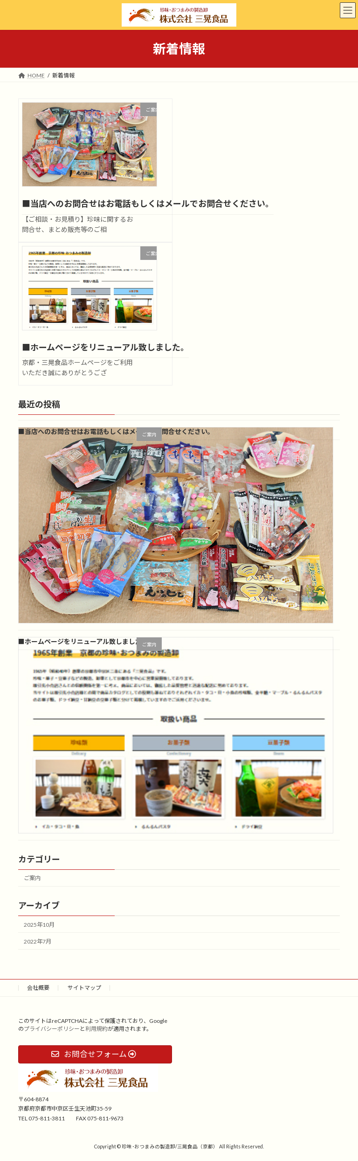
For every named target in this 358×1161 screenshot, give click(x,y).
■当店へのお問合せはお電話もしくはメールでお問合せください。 (148, 203)
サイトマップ (84, 987)
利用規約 (96, 1028)
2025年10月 (39, 924)
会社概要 (38, 987)
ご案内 (32, 877)
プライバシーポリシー (52, 1028)
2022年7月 (37, 941)
